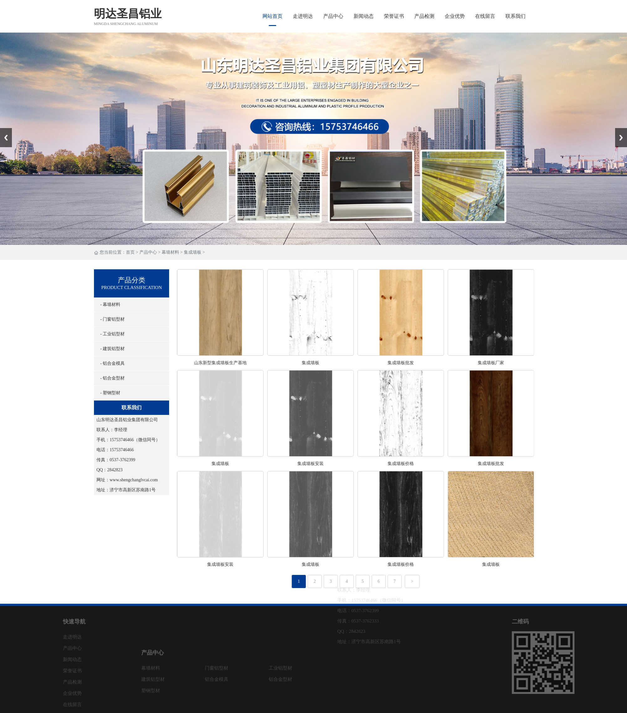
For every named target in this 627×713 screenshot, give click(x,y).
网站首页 (272, 16)
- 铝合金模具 (108, 363)
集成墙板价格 (418, 463)
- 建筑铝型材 (108, 348)
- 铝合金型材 (108, 378)
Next (618, 130)
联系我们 (515, 16)
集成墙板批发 (418, 362)
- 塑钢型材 (106, 392)
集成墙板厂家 (508, 362)
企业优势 (455, 16)
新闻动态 (364, 16)
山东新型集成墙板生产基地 (237, 362)
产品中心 (333, 16)
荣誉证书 (394, 16)
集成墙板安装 (327, 463)
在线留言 (485, 16)
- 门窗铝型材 (108, 319)
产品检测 (424, 16)
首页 (130, 252)
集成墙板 (192, 252)
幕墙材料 (170, 252)
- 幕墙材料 (106, 304)
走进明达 (303, 16)
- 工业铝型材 (108, 334)
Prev (3, 130)
